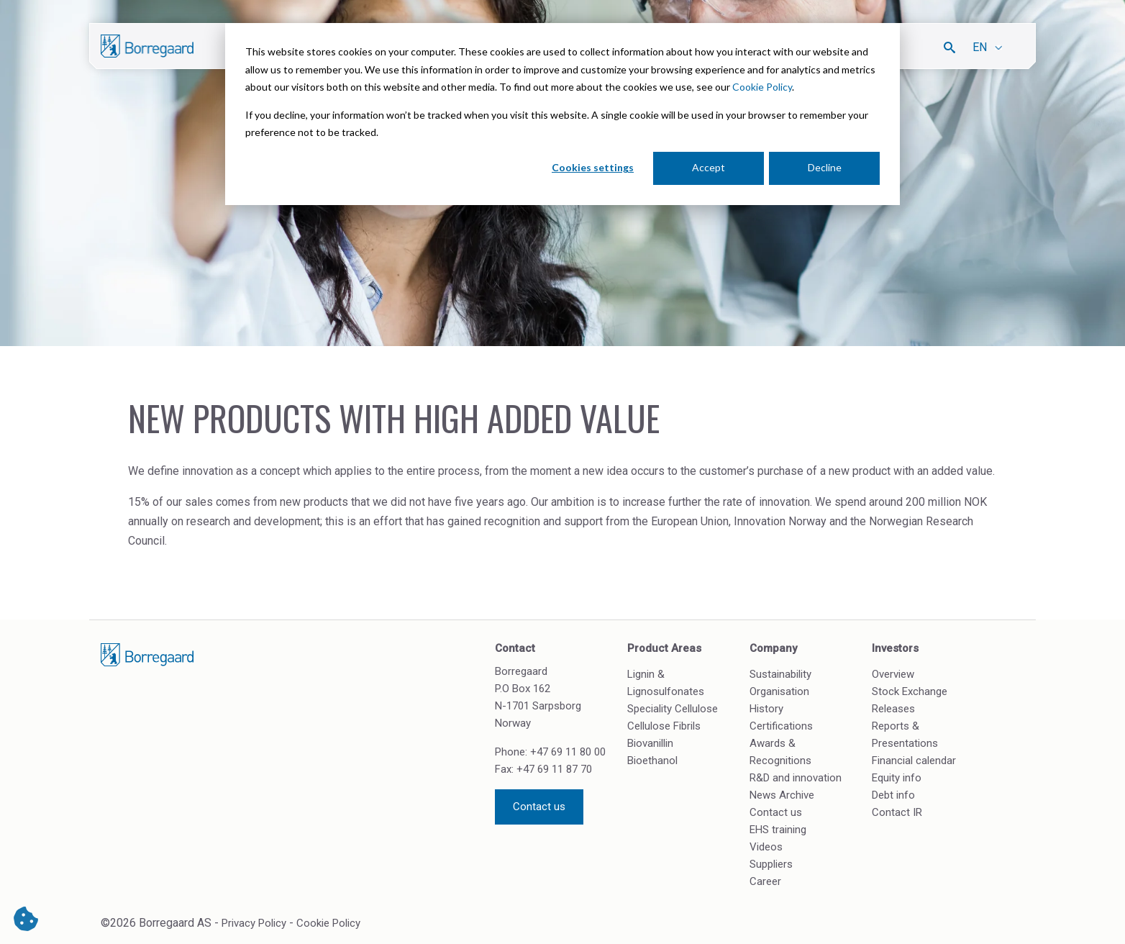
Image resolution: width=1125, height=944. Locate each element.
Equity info (896, 777)
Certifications (781, 726)
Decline (825, 167)
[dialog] (562, 114)
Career (765, 881)
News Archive (782, 795)
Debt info (893, 795)
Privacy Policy (254, 923)
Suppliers (771, 864)
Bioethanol (652, 760)
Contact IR (897, 812)
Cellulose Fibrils (664, 726)
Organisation (779, 691)
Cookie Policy (762, 87)
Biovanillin (650, 743)
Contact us (539, 806)
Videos (766, 846)
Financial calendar (914, 760)
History (766, 708)
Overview (893, 674)
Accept (708, 167)
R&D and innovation (796, 777)
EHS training (778, 829)
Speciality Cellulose (672, 708)
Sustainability (780, 674)
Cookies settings (593, 167)
